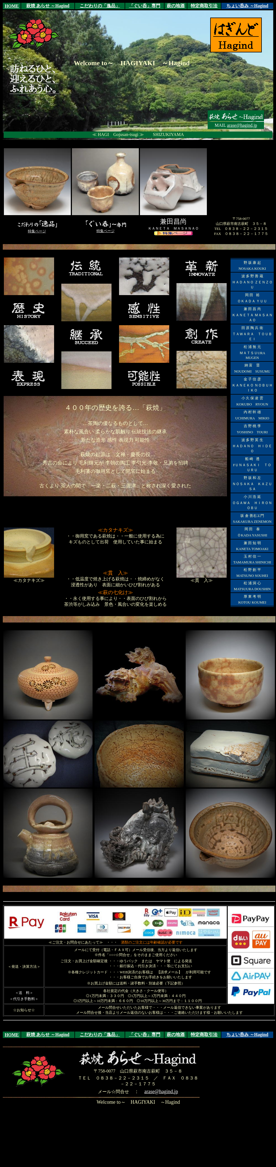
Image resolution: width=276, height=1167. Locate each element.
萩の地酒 (176, 5)
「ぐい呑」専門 (144, 5)
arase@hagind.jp (242, 125)
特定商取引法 (204, 5)
